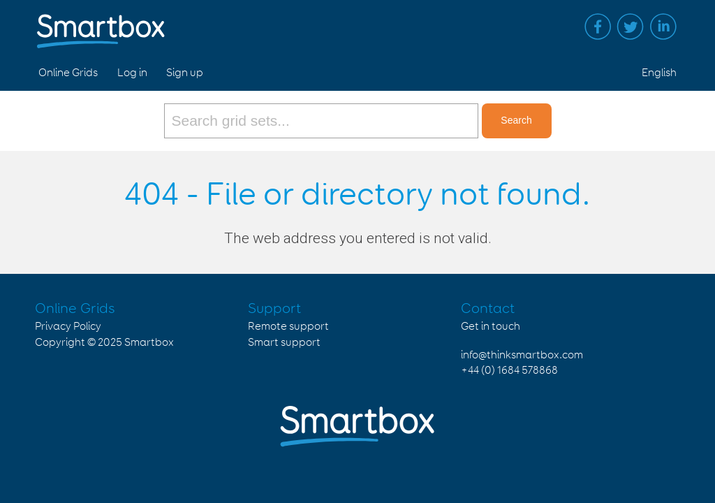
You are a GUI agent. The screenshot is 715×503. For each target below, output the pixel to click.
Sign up (184, 73)
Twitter (630, 27)
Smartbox (149, 342)
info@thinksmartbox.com (522, 355)
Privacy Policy (68, 326)
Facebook (598, 27)
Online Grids (68, 73)
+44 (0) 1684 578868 (509, 370)
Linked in (663, 27)
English (659, 73)
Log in (132, 73)
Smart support (284, 342)
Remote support (288, 326)
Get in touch (490, 326)
